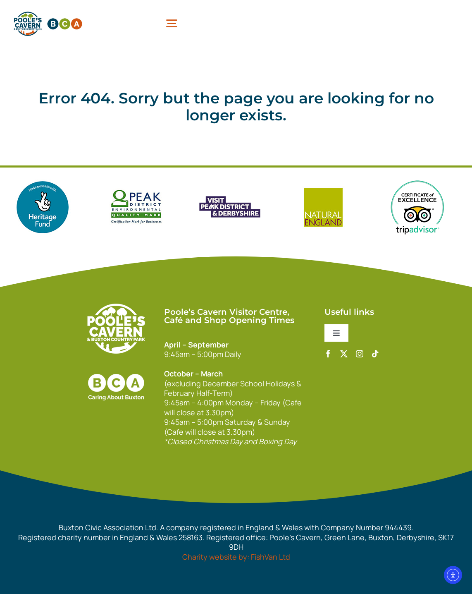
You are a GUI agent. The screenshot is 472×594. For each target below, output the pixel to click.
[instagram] (359, 353)
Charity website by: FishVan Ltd (236, 557)
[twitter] (344, 353)
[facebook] (328, 353)
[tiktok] (375, 353)
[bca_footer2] (116, 366)
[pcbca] (47, 12)
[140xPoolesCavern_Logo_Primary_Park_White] (116, 307)
